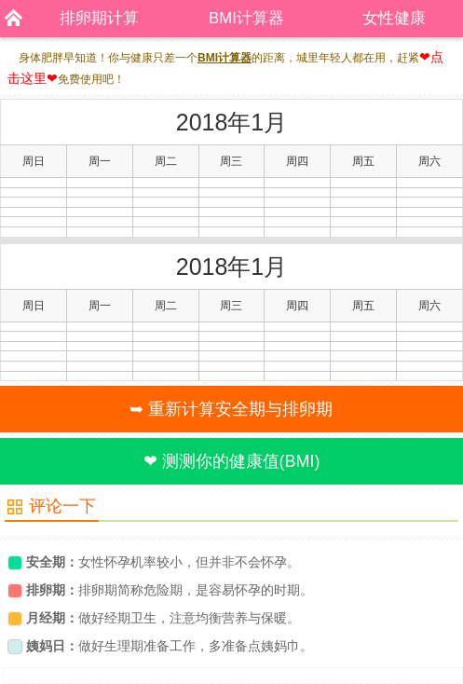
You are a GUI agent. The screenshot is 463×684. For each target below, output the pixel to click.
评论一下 (62, 506)
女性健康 (394, 18)
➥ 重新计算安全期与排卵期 (231, 409)
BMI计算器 (246, 18)
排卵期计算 (99, 18)
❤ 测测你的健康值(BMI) (231, 461)
